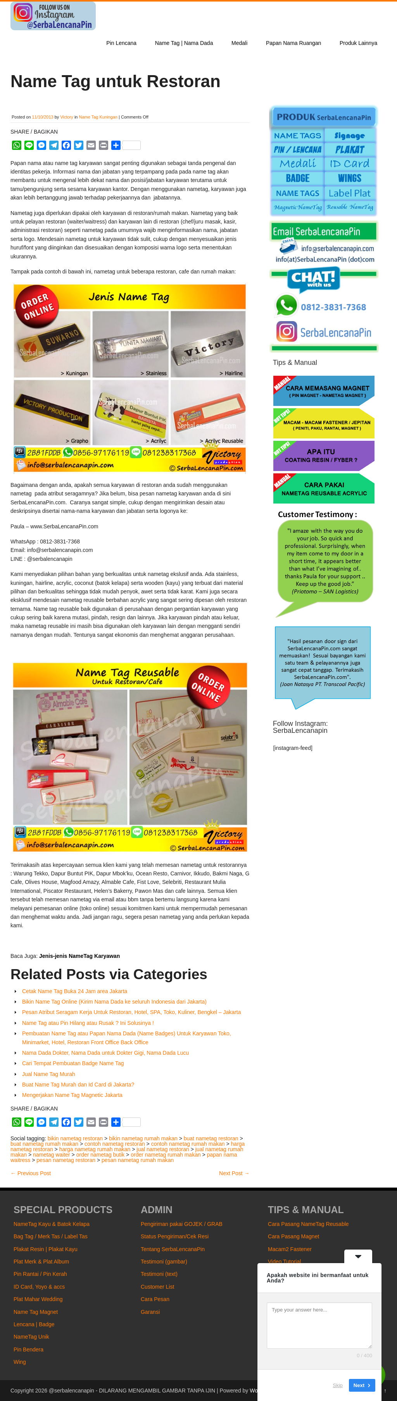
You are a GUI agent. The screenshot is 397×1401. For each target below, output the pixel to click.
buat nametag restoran (211, 1138)
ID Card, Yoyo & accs (39, 1287)
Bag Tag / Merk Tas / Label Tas (51, 1236)
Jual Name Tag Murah (48, 1074)
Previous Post (30, 1173)
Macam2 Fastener (290, 1249)
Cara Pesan (155, 1299)
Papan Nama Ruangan (293, 43)
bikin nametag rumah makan (143, 1138)
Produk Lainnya (358, 43)
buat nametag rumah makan (44, 1144)
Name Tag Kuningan (98, 117)
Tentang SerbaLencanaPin (173, 1249)
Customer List (157, 1287)
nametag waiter (51, 1155)
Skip (338, 1385)
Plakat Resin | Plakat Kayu (46, 1249)
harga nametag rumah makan (95, 1149)
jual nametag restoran (162, 1149)
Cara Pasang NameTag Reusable (308, 1224)
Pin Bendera (28, 1349)
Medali (239, 43)
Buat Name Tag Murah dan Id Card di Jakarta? (78, 1084)
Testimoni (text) (159, 1274)
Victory (66, 117)
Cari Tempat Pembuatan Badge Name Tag (73, 1063)
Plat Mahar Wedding (38, 1299)
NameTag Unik (31, 1337)
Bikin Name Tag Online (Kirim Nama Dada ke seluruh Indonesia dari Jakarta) (114, 1002)
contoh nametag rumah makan (188, 1144)
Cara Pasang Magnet (293, 1236)
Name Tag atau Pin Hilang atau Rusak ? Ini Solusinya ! (88, 1023)
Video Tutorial (284, 1261)
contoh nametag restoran (115, 1144)
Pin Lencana (121, 43)
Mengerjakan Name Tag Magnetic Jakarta (72, 1095)
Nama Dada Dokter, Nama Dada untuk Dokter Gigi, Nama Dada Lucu (105, 1053)
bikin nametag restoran (75, 1138)
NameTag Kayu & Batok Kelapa (52, 1224)
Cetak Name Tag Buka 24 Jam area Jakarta (74, 991)
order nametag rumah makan (166, 1155)
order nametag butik (100, 1155)
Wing (20, 1362)
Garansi (150, 1312)
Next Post (234, 1173)
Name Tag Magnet (36, 1312)
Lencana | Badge (34, 1324)
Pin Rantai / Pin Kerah (40, 1274)
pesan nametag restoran (65, 1160)
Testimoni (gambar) (164, 1261)
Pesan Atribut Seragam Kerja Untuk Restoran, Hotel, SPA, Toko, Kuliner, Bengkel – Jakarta (131, 1012)
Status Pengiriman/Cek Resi (175, 1236)
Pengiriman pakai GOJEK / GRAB (182, 1224)
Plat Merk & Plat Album (41, 1261)
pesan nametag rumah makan (138, 1160)
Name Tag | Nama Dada (184, 43)
